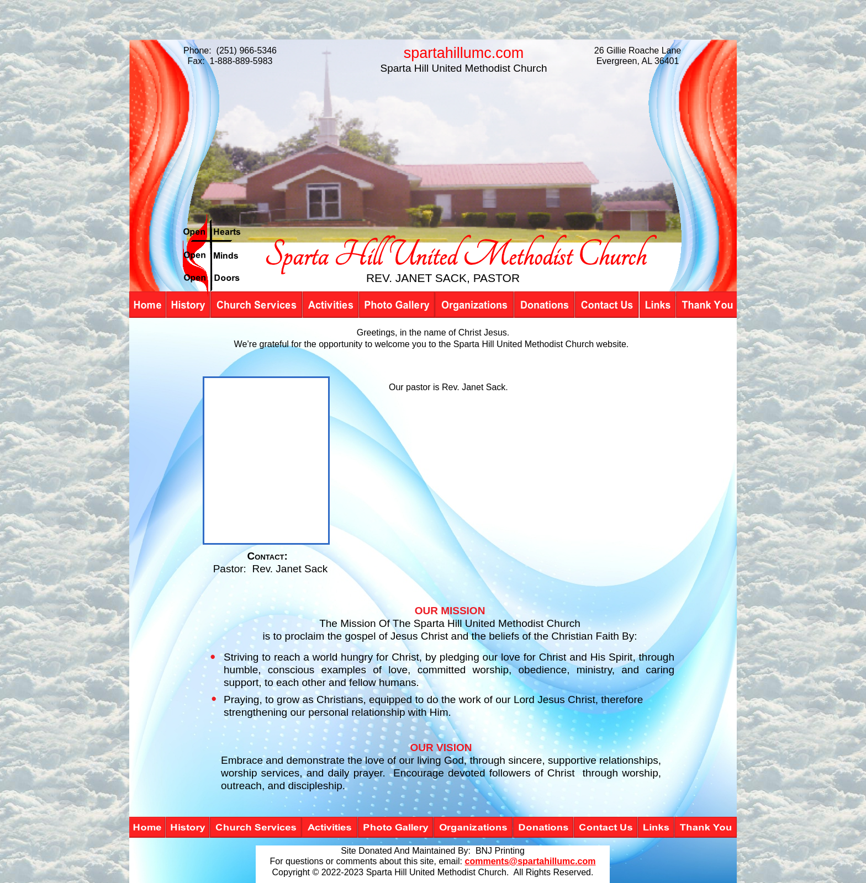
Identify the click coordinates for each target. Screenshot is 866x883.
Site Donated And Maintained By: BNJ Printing (433, 850)
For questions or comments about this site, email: (366, 861)
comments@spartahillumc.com (530, 861)
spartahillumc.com (464, 53)
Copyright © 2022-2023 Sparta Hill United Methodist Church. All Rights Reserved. (433, 872)
